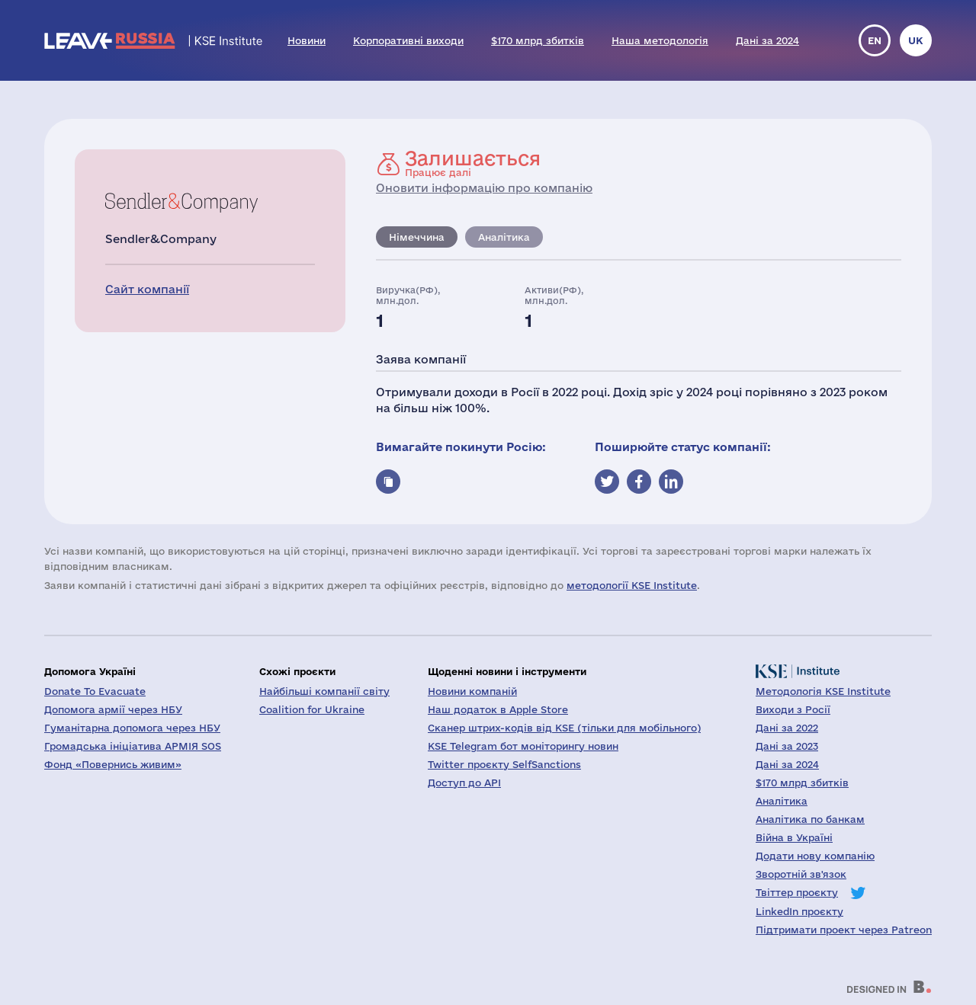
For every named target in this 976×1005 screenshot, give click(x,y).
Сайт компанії (147, 289)
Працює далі (473, 163)
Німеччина (417, 237)
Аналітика (504, 237)
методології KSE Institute (632, 585)
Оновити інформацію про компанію (484, 187)
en (874, 40)
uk (915, 40)
